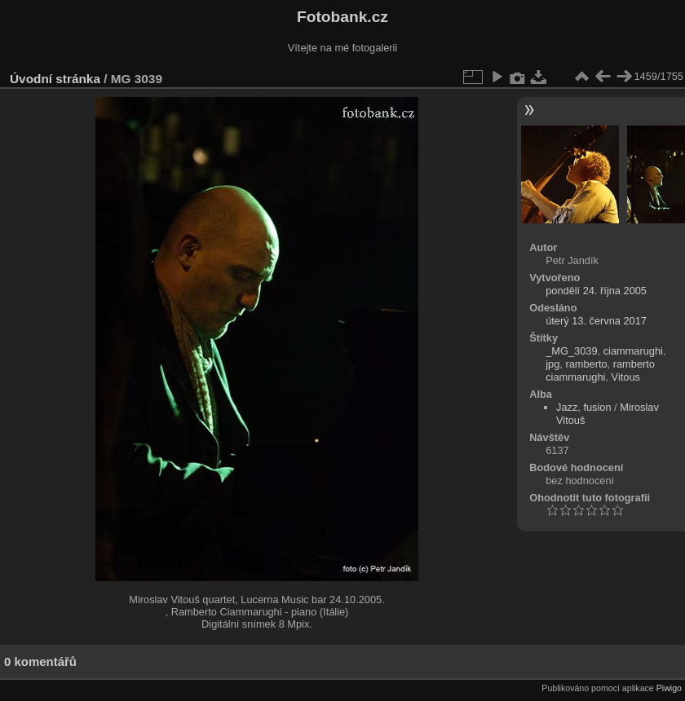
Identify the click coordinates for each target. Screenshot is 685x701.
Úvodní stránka (55, 79)
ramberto (586, 364)
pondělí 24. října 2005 (596, 290)
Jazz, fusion (584, 407)
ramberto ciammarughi (600, 370)
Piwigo (669, 688)
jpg (552, 364)
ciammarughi (633, 351)
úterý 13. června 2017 (596, 321)
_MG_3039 (571, 351)
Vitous (626, 377)
